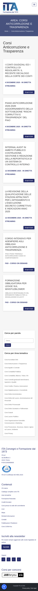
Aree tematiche (6, 495)
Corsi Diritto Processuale (12, 404)
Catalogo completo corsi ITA (10, 491)
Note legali (33, 588)
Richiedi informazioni (8, 516)
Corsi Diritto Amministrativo (13, 394)
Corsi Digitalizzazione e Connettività (16, 390)
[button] (4, 587)
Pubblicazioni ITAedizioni (9, 523)
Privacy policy (26, 588)
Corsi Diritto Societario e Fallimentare (16, 408)
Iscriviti (6, 547)
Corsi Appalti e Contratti (12, 367)
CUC (3, 509)
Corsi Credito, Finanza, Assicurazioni (16, 386)
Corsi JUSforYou (7, 526)
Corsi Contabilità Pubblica (13, 371)
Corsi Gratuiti (9, 412)
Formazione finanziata (9, 498)
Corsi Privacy (9, 433)
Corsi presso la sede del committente (13, 505)
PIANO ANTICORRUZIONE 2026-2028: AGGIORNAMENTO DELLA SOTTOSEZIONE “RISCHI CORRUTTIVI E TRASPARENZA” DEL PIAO (19, 112)
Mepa (3, 512)
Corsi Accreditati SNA (11, 359)
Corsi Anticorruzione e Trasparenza (16, 363)
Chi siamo (5, 488)
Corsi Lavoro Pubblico (11, 416)
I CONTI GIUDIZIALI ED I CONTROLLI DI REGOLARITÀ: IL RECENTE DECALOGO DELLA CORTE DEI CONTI (18, 70)
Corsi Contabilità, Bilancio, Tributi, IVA (16, 375)
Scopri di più (29, 92)
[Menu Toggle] (34, 4)
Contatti (4, 519)
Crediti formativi (6, 502)
